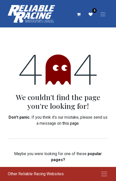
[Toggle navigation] (103, 14)
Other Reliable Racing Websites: (36, 173)
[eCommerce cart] (78, 14)
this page (70, 123)
